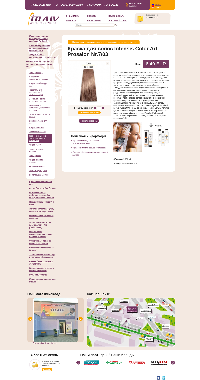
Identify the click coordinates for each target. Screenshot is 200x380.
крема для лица (35, 72)
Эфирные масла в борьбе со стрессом (89, 146)
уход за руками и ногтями (36, 150)
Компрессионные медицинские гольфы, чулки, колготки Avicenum (41, 195)
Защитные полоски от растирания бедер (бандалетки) (40, 224)
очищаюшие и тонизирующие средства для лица (39, 107)
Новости (91, 16)
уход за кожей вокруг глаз (38, 84)
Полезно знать (116, 16)
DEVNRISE (56, 378)
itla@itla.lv (133, 6)
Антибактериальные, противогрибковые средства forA (39, 48)
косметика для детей (38, 171)
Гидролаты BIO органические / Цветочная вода (36, 92)
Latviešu (158, 7)
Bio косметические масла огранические (37, 100)
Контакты (71, 20)
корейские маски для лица (38, 122)
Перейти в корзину (89, 120)
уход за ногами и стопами (36, 161)
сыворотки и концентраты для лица (38, 78)
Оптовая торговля (69, 4)
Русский (158, 5)
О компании (72, 16)
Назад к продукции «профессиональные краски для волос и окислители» (104, 42)
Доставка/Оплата (117, 20)
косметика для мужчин (38, 175)
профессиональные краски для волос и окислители (37, 138)
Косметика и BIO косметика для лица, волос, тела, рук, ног (39, 64)
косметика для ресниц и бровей (39, 115)
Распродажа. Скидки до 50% (42, 188)
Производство (40, 4)
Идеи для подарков (38, 275)
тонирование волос (37, 132)
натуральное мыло (37, 166)
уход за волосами (36, 127)
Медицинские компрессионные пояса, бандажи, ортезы (40, 234)
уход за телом (35, 145)
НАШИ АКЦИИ (94, 20)
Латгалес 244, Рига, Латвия (45, 343)
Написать (47, 370)
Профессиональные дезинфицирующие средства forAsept (38, 38)
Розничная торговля (102, 4)
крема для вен (35, 156)
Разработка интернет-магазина (39, 378)
